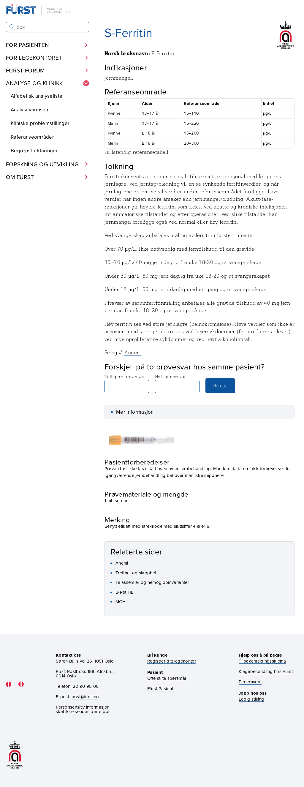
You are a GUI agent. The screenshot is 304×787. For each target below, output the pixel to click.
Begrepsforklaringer (34, 150)
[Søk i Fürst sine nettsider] (47, 27)
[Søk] (12, 27)
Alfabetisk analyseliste (36, 95)
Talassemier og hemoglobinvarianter (152, 582)
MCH (120, 601)
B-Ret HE (124, 592)
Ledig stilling (251, 699)
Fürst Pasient (160, 688)
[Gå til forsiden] (38, 10)
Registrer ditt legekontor (171, 661)
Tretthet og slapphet (135, 573)
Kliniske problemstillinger (40, 123)
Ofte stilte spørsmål (166, 678)
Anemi (121, 563)
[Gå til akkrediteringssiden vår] (15, 754)
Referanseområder (32, 136)
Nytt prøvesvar (177, 383)
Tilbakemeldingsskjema (262, 661)
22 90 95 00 (86, 686)
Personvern (250, 681)
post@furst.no (85, 696)
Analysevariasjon (30, 109)
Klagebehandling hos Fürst (266, 671)
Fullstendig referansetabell (136, 152)
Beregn (220, 385)
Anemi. (133, 352)
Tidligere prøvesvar (126, 383)
